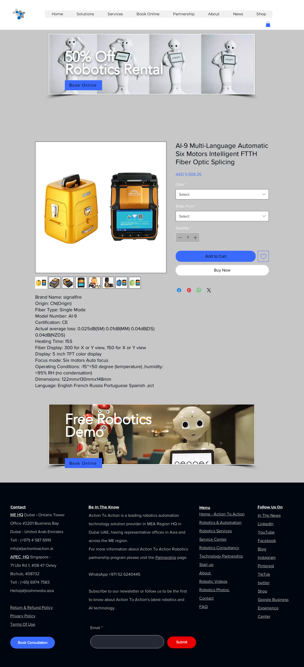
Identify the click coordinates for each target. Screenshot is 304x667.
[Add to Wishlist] (263, 256)
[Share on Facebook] (179, 290)
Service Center (213, 539)
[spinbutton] (187, 237)
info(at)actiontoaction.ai (31, 548)
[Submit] (181, 642)
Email (95, 628)
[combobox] (222, 194)
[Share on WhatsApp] (199, 290)
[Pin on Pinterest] (189, 290)
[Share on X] (209, 290)
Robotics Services (215, 531)
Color (181, 184)
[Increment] (195, 237)
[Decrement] (179, 237)
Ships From (186, 206)
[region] (152, 65)
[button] (268, 24)
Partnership (165, 557)
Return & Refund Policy (31, 607)
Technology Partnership (221, 556)
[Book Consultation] (32, 643)
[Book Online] (83, 85)
